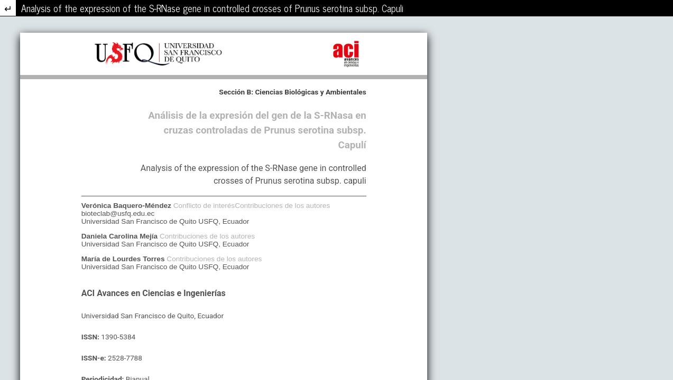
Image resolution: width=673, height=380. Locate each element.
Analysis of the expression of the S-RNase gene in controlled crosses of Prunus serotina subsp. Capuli (212, 8)
